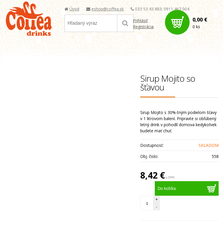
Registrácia (143, 26)
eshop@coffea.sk (107, 9)
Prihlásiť (140, 20)
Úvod (74, 9)
